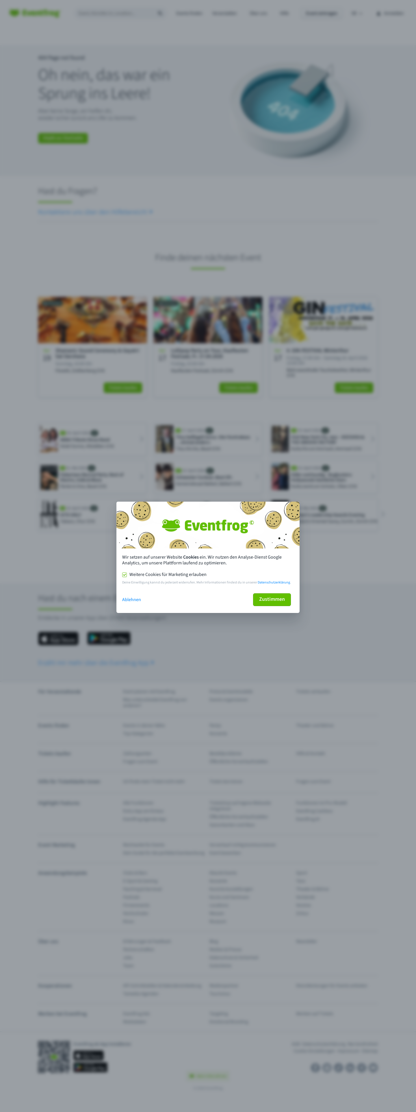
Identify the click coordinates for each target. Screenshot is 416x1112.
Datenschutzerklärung (274, 582)
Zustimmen (272, 599)
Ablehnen (131, 600)
